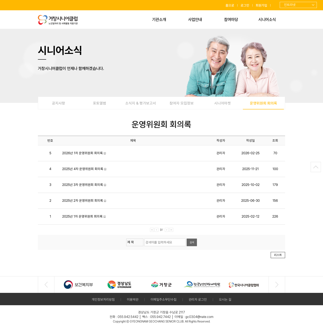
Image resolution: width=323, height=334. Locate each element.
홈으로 (230, 5)
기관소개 (159, 19)
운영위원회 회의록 (263, 105)
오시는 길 (225, 300)
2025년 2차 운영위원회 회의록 (82, 201)
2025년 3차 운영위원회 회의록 (82, 185)
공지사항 (58, 103)
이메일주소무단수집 (164, 300)
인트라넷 (290, 5)
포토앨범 (99, 103)
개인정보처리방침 (103, 300)
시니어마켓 (222, 103)
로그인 (245, 5)
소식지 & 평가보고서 (140, 103)
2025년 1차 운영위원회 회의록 (82, 216)
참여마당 (231, 19)
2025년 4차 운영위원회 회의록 (82, 169)
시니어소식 (267, 19)
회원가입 (261, 5)
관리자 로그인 (198, 300)
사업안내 (195, 19)
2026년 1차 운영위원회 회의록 (82, 153)
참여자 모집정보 (182, 103)
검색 (192, 242)
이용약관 (132, 300)
